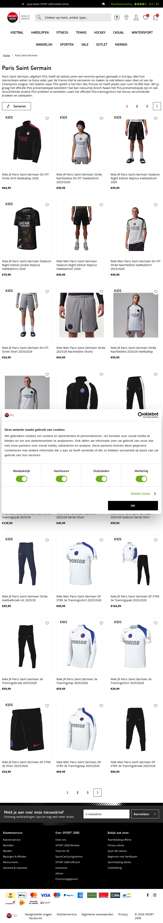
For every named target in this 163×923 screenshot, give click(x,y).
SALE (85, 44)
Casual (118, 32)
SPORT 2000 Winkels (67, 845)
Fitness (62, 32)
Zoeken (39, 17)
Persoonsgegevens (66, 879)
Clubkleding (115, 868)
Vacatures (61, 868)
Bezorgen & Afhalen (14, 856)
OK (133, 505)
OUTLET (101, 44)
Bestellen (8, 845)
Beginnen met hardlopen (122, 856)
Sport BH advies (117, 851)
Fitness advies (116, 845)
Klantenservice (11, 839)
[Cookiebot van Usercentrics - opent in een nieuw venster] (140, 415)
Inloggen (136, 17)
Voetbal (16, 32)
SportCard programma (69, 856)
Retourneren (10, 862)
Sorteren (19, 106)
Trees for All (62, 851)
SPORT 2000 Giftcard (67, 862)
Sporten (67, 44)
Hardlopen (40, 32)
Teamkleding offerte (119, 839)
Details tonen (140, 493)
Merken (121, 44)
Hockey (99, 32)
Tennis (81, 32)
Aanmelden (141, 814)
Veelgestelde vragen (38, 914)
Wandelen (44, 44)
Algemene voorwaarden (97, 914)
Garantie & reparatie (15, 868)
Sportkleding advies (119, 862)
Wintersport (142, 32)
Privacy (123, 914)
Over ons (60, 839)
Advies (59, 873)
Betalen (7, 851)
